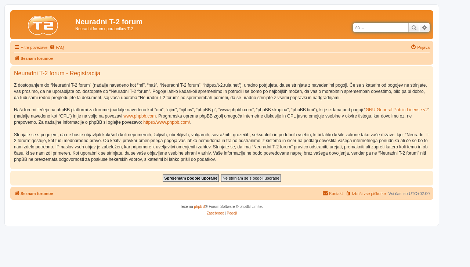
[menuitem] (56, 47)
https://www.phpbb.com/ (166, 122)
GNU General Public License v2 (397, 109)
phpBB (199, 207)
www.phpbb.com (139, 116)
